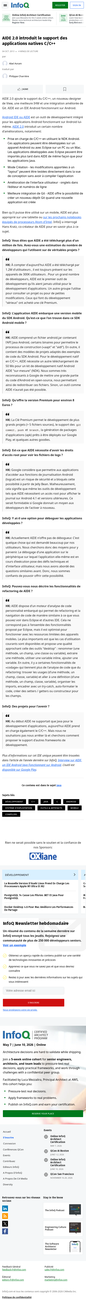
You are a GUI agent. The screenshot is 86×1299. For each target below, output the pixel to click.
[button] (33, 1002)
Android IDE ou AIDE (16, 117)
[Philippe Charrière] (5, 76)
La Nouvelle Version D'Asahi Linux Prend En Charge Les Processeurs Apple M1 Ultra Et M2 (36, 885)
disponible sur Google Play (19, 770)
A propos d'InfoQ (12, 1172)
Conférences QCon (13, 1149)
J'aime (25, 89)
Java (58, 785)
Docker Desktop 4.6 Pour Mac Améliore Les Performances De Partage (38, 909)
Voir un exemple (14, 945)
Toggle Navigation (5, 5)
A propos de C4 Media (15, 1178)
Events (6, 1155)
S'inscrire (8, 1137)
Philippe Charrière (19, 76)
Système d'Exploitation (18, 808)
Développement (14, 801)
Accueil (7, 1131)
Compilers (11, 814)
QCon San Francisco (62, 1174)
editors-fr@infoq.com (13, 1279)
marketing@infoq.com (56, 1279)
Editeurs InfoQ (11, 1167)
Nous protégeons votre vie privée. (20, 1009)
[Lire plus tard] (65, 89)
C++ (33, 801)
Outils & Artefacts (51, 808)
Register (60, 5)
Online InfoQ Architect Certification (57, 1139)
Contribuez (9, 1161)
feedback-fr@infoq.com (14, 1269)
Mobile (75, 808)
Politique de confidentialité (17, 1297)
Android (71, 801)
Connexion (9, 1143)
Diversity (8, 1184)
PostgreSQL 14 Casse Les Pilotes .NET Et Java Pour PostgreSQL (34, 897)
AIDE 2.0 (18, 127)
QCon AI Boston (59, 1150)
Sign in (77, 5)
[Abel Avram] (5, 63)
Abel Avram (15, 63)
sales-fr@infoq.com (54, 1269)
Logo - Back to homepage (20, 4)
